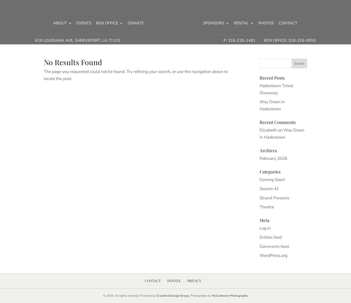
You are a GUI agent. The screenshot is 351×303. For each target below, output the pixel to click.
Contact (288, 23)
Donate (136, 23)
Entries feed (271, 237)
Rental (241, 23)
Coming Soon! (272, 179)
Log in (265, 228)
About (60, 23)
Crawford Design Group (172, 296)
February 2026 (273, 158)
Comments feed (274, 246)
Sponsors (213, 23)
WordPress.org (273, 255)
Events (84, 23)
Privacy (194, 280)
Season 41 (269, 189)
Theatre (267, 207)
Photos (266, 23)
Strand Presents (274, 198)
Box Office (107, 23)
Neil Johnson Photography (230, 296)
